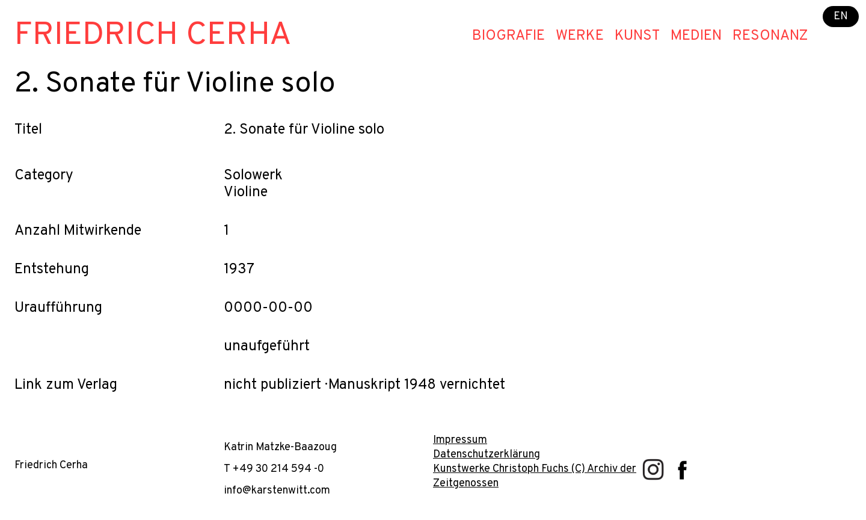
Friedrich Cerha (153, 36)
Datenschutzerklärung (486, 455)
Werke (580, 36)
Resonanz (770, 36)
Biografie (508, 36)
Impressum (460, 440)
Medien (696, 36)
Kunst (637, 36)
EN (841, 16)
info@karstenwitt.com (277, 491)
